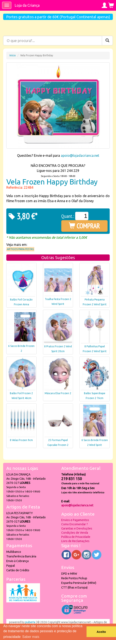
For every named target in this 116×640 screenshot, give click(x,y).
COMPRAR (84, 225)
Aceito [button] (101, 631)
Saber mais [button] (30, 637)
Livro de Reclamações (75, 541)
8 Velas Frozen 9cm (21, 440)
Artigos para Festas (20, 249)
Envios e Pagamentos (75, 520)
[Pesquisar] (107, 40)
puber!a (30, 622)
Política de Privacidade (75, 537)
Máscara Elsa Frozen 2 (58, 393)
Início (12, 55)
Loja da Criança (27, 5)
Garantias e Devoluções (76, 528)
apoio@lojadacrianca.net (80, 155)
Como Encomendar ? (74, 524)
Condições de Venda (74, 532)
